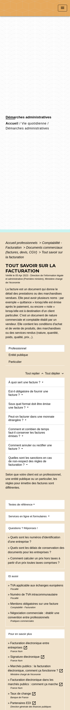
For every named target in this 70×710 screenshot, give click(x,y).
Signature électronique (27, 656)
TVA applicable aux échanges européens (36, 585)
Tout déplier (55, 373)
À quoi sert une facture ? (24, 382)
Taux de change (23, 693)
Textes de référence (20, 504)
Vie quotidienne (34, 123)
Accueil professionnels (21, 243)
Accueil (12, 123)
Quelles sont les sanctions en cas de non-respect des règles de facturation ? (30, 461)
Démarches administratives (27, 128)
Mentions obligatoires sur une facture (34, 603)
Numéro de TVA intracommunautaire (33, 594)
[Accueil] (16, 8)
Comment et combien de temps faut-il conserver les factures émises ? (28, 433)
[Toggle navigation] (62, 8)
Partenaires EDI (23, 703)
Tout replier (35, 373)
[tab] (35, 348)
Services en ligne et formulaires (27, 516)
